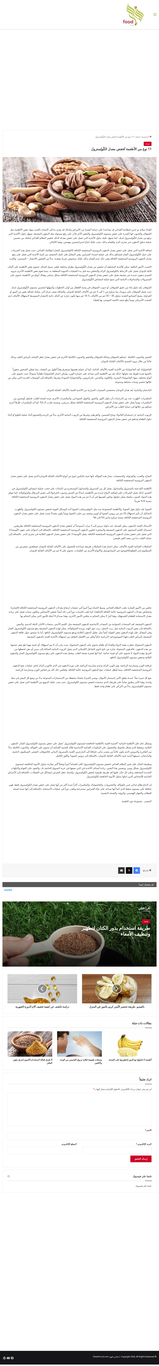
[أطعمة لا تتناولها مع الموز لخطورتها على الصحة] (129, 1044)
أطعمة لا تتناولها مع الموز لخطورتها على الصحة (130, 1059)
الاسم (148, 1130)
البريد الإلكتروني (144, 1144)
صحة (138, 137)
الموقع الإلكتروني (69, 1144)
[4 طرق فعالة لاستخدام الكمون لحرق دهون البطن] (29, 1044)
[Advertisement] (79, 55)
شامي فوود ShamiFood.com (106, 1356)
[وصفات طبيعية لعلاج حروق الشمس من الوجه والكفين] (79, 1044)
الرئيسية (147, 137)
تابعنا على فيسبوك (143, 1186)
